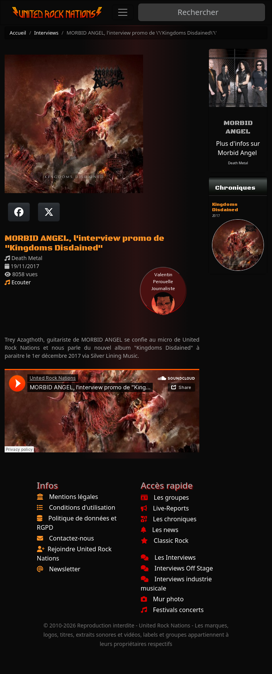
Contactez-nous (71, 538)
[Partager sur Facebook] (19, 212)
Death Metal (238, 162)
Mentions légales (73, 496)
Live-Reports (165, 508)
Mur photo (162, 599)
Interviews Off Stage (177, 568)
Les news (160, 530)
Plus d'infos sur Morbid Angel (238, 148)
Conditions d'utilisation (82, 507)
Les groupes (165, 497)
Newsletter (64, 569)
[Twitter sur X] (49, 212)
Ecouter (18, 282)
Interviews (46, 32)
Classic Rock (165, 540)
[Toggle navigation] (122, 12)
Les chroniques (169, 519)
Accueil (18, 32)
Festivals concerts (172, 610)
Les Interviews (168, 557)
